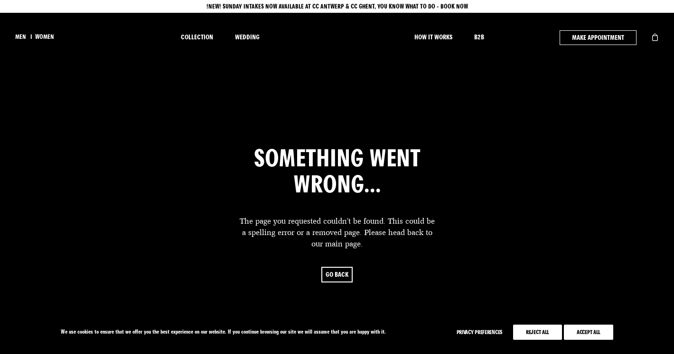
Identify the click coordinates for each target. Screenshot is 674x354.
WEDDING (247, 37)
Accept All (588, 332)
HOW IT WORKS (433, 37)
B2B (479, 37)
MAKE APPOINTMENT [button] (598, 38)
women (44, 37)
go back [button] (337, 268)
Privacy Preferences (480, 332)
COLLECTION (197, 37)
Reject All (537, 332)
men (20, 37)
